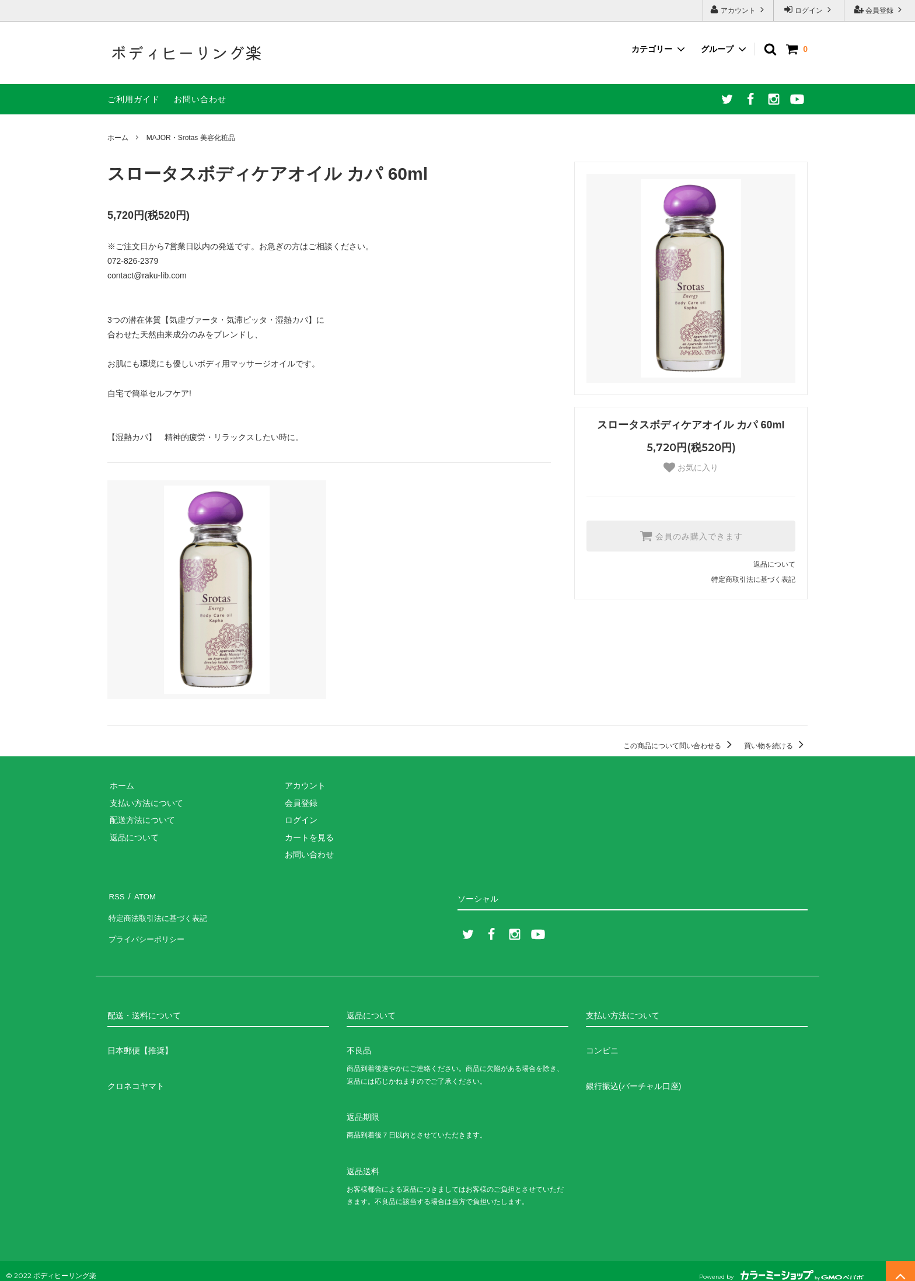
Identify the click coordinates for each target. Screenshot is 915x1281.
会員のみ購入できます (691, 535)
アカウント (738, 10)
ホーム (117, 138)
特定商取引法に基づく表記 (753, 579)
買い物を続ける (776, 746)
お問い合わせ (200, 99)
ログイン (809, 10)
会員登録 (879, 10)
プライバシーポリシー (148, 929)
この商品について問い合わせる (679, 746)
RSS (115, 894)
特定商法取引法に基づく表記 (160, 912)
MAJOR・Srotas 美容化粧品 (190, 138)
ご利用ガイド (133, 99)
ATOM (142, 894)
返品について (774, 564)
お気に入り (690, 467)
